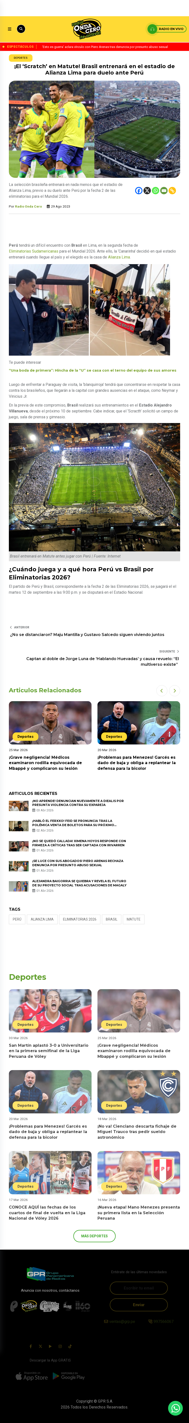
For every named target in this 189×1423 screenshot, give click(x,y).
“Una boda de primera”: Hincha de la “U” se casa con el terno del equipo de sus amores (92, 370)
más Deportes (94, 1236)
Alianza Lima (119, 257)
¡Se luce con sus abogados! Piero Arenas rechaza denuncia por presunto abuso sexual (77, 863)
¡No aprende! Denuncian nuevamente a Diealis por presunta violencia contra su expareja (78, 803)
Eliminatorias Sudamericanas (33, 251)
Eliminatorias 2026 (79, 919)
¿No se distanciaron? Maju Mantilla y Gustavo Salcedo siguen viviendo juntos (87, 634)
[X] (147, 190)
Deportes (21, 58)
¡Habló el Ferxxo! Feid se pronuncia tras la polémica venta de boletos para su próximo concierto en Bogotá (73, 825)
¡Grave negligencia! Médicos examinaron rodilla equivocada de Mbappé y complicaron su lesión (45, 763)
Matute (134, 919)
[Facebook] (138, 190)
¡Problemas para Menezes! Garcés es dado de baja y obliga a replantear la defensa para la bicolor (136, 763)
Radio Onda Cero (28, 206)
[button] (161, 690)
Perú (17, 919)
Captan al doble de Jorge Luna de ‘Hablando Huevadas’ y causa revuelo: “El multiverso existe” (102, 661)
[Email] (164, 190)
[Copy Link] (172, 190)
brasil (111, 919)
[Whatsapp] (155, 190)
